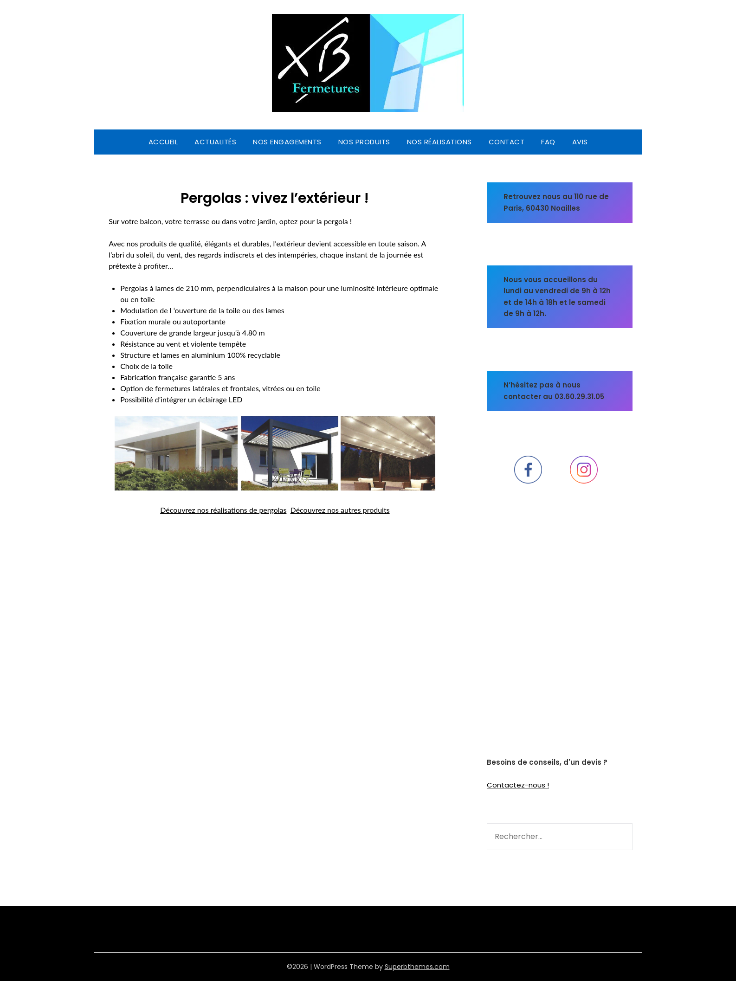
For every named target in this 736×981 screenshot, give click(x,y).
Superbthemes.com (417, 966)
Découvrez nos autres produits (340, 509)
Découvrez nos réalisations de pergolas (223, 509)
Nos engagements (287, 142)
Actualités (215, 142)
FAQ (548, 142)
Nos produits (364, 142)
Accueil (163, 142)
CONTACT (507, 142)
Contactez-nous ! (518, 785)
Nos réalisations (439, 142)
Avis (580, 142)
